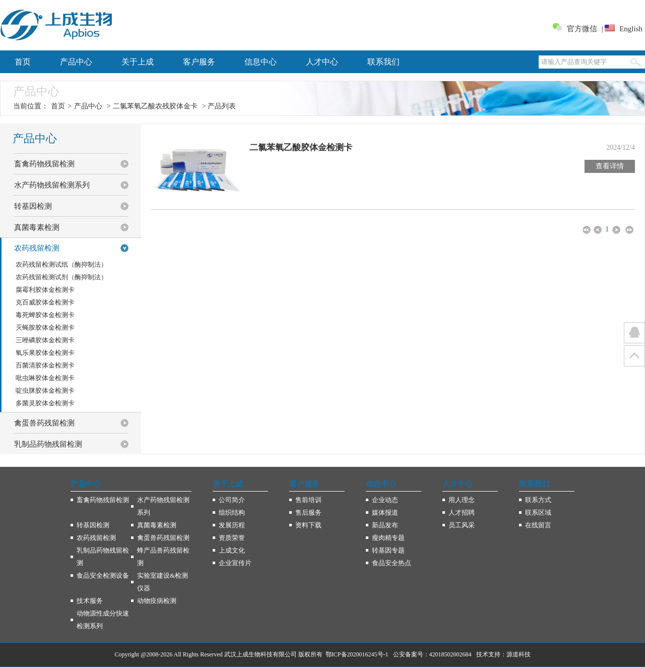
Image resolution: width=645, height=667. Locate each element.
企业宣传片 (235, 563)
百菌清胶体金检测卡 (45, 365)
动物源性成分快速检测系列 (103, 620)
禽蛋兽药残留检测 (163, 537)
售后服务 (308, 512)
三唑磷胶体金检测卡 (45, 340)
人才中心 (322, 61)
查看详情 (610, 166)
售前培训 (308, 500)
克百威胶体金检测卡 (45, 302)
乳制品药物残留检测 (103, 557)
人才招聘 (461, 512)
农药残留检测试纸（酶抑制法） (61, 264)
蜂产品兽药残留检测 (163, 557)
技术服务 (90, 600)
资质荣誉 (232, 537)
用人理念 (461, 500)
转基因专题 (388, 550)
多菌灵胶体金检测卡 (45, 403)
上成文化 (232, 550)
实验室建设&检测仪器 (162, 582)
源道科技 (518, 654)
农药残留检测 (96, 537)
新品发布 (385, 525)
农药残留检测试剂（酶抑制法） (61, 277)
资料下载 (308, 525)
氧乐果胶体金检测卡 (45, 352)
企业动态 (385, 500)
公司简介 (232, 500)
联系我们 (383, 61)
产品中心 (76, 61)
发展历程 (232, 525)
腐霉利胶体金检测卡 (45, 289)
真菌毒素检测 (156, 525)
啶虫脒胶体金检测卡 (45, 390)
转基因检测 (93, 525)
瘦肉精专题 (388, 537)
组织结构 (232, 512)
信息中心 (260, 61)
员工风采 (461, 525)
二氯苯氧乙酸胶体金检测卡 (300, 147)
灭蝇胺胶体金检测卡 (45, 327)
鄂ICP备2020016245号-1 (357, 654)
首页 (23, 61)
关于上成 (137, 61)
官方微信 (582, 29)
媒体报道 (385, 512)
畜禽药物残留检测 (103, 500)
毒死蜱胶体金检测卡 (45, 315)
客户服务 (199, 61)
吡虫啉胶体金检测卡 (45, 378)
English (630, 29)
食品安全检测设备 (103, 575)
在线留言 (538, 525)
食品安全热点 (391, 563)
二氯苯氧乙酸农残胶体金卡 (155, 106)
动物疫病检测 (156, 600)
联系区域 (538, 512)
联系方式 (538, 500)
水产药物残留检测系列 (163, 506)
